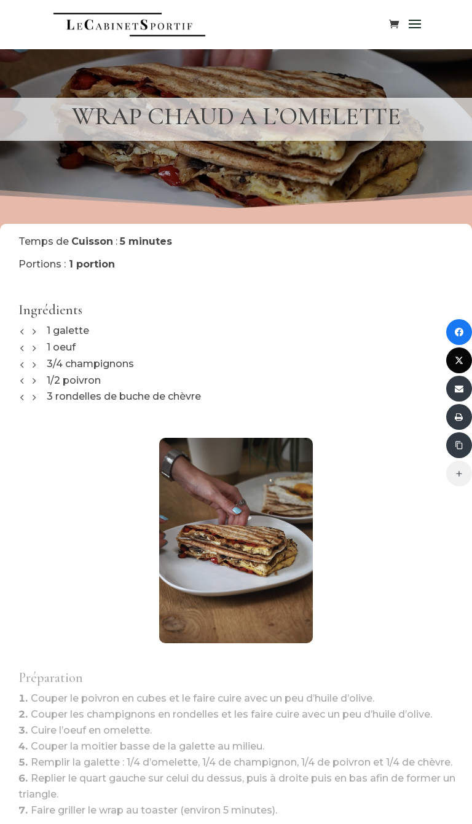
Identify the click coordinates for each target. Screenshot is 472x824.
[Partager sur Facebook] (459, 332)
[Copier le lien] (459, 445)
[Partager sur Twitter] (459, 360)
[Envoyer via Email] (459, 389)
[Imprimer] (459, 417)
